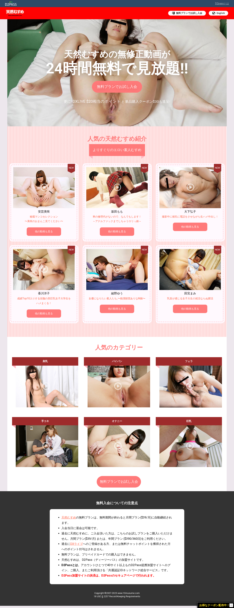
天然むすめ (68, 519)
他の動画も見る (44, 231)
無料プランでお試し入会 (117, 86)
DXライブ (76, 546)
